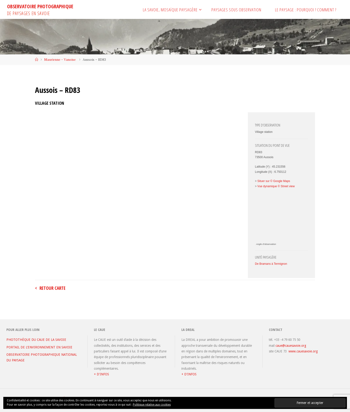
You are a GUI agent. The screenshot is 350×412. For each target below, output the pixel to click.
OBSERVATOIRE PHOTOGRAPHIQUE (40, 6)
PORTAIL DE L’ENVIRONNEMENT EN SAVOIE (39, 347)
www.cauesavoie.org (303, 351)
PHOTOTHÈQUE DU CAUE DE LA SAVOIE (36, 340)
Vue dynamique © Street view (276, 186)
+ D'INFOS (101, 374)
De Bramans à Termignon (271, 263)
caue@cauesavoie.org (291, 345)
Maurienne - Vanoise (60, 59)
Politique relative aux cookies (152, 404)
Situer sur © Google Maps (273, 181)
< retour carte (50, 288)
